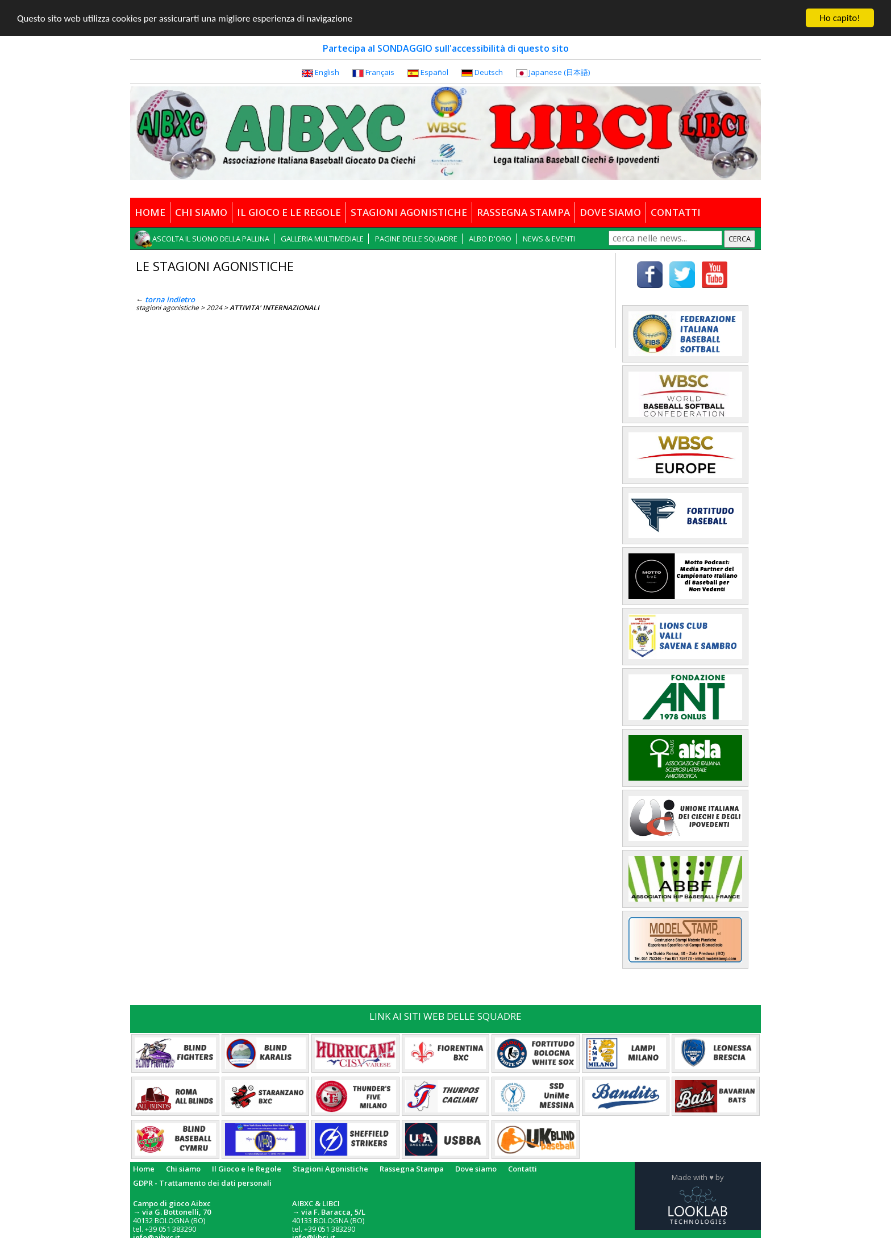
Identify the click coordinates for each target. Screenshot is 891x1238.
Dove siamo (476, 1169)
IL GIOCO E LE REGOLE (289, 212)
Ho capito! (839, 18)
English (327, 72)
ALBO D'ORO (490, 239)
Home (144, 1169)
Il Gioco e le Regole (246, 1169)
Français (379, 72)
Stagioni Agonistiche (330, 1169)
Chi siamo (183, 1169)
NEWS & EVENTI (549, 239)
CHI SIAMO (201, 212)
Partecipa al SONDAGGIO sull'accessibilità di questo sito (446, 48)
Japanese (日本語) (559, 72)
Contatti (522, 1169)
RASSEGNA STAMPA (523, 212)
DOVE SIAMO (610, 212)
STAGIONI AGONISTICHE (409, 212)
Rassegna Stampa (412, 1169)
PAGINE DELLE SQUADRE (416, 239)
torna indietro (170, 299)
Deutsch (488, 72)
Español (434, 72)
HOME (150, 212)
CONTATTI (676, 212)
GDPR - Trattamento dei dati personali (202, 1183)
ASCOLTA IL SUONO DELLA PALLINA (210, 239)
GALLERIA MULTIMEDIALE (322, 239)
